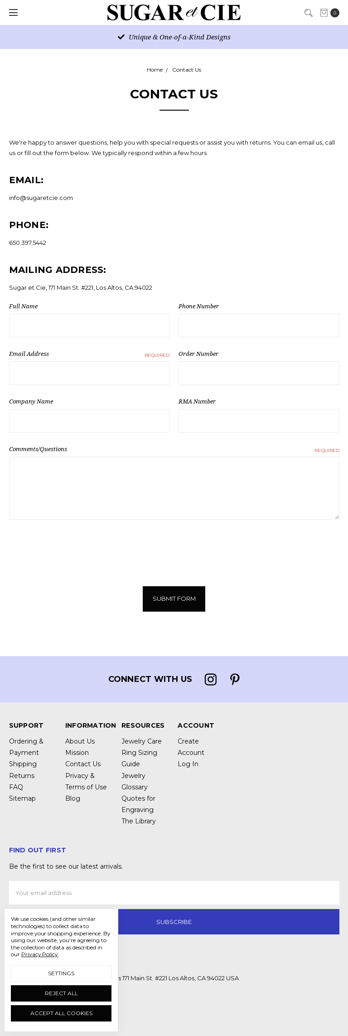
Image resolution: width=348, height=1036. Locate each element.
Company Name (31, 401)
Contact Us (83, 763)
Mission (77, 752)
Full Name (23, 306)
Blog (72, 798)
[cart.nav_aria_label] (332, 12)
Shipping (23, 763)
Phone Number (199, 306)
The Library (138, 821)
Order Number (198, 354)
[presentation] (78, 549)
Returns (21, 775)
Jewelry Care (141, 741)
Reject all (61, 993)
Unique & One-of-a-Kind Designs (174, 36)
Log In (188, 763)
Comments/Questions (174, 449)
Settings (61, 973)
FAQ (16, 787)
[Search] (308, 12)
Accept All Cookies (61, 1013)
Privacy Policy (39, 954)
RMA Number (197, 401)
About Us (80, 741)
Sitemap (22, 798)
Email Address (89, 354)
